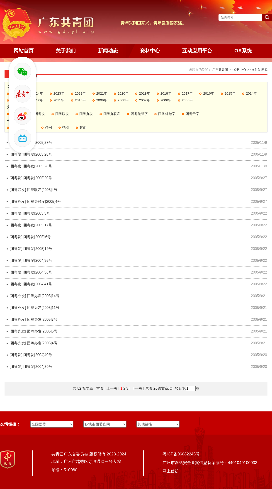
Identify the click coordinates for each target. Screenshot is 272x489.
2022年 (80, 93)
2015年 (230, 93)
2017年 (187, 93)
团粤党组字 (139, 114)
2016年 (208, 93)
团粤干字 (192, 114)
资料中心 (239, 69)
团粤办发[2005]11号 (43, 308)
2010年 (80, 100)
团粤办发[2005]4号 (42, 343)
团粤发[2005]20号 (37, 178)
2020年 (123, 93)
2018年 (165, 93)
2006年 (165, 100)
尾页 (148, 388)
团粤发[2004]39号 (37, 367)
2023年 (58, 93)
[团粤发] (16, 154)
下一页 (136, 388)
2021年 (101, 93)
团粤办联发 (111, 114)
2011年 (58, 100)
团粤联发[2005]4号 (42, 190)
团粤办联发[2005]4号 (44, 201)
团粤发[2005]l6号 (37, 237)
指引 (65, 127)
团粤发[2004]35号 (37, 260)
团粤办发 (86, 114)
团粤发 (40, 114)
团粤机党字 (166, 114)
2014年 (251, 93)
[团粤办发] (18, 201)
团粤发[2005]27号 (37, 142)
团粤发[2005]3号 (36, 213)
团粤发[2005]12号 (37, 249)
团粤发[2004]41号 (37, 284)
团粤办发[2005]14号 (43, 296)
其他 (83, 127)
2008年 (123, 100)
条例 (48, 127)
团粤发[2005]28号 (37, 154)
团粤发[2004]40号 (37, 355)
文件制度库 (259, 69)
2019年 (144, 93)
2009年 (101, 100)
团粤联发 (62, 114)
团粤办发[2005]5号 (42, 331)
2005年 (187, 100)
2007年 (144, 100)
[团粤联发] (18, 190)
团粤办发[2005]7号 (42, 319)
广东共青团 (220, 69)
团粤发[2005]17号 (37, 225)
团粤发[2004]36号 (37, 272)
